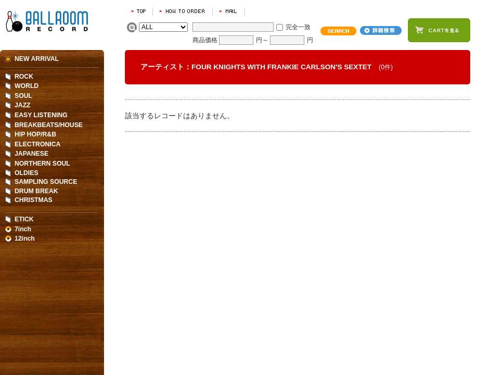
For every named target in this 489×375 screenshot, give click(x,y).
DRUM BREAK (36, 191)
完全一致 (298, 27)
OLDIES (26, 173)
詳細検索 (381, 30)
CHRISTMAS (34, 200)
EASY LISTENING (41, 115)
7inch (23, 229)
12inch (25, 238)
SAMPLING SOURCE (46, 181)
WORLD (26, 86)
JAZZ (23, 105)
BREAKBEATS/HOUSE (49, 125)
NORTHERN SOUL (42, 163)
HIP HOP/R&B (35, 134)
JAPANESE (31, 153)
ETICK (24, 219)
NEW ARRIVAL (37, 59)
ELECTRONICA (37, 144)
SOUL (23, 95)
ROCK (24, 76)
